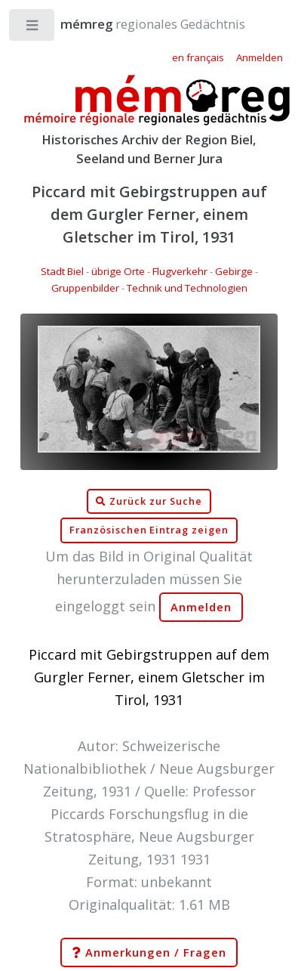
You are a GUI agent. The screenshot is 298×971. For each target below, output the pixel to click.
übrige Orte (118, 271)
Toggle (33, 28)
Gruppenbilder (85, 288)
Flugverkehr (179, 271)
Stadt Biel (62, 271)
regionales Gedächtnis (137, 23)
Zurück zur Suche (148, 501)
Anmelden (201, 607)
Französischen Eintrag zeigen (149, 530)
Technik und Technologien (187, 288)
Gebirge (234, 271)
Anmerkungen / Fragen (149, 953)
